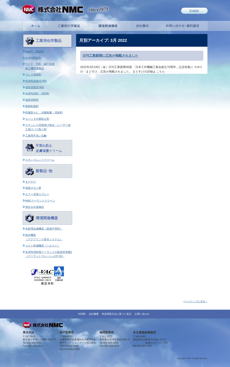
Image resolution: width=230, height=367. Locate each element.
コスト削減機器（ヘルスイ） (42, 245)
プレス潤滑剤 (33, 74)
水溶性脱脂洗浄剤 (36, 81)
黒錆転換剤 (32, 106)
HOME (82, 314)
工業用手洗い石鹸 (36, 135)
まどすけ (30, 181)
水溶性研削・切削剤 (37, 93)
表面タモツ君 (33, 187)
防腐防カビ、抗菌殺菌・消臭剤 (44, 112)
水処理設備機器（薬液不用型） (44, 228)
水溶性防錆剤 (33, 57)
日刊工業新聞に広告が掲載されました (110, 55)
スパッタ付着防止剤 (37, 118)
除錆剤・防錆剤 (34, 51)
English (194, 10)
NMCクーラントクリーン (40, 200)
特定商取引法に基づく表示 (116, 314)
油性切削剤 (32, 99)
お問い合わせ (142, 314)
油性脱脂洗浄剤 (34, 87)
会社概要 (94, 314)
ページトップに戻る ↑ (195, 301)
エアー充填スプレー (37, 194)
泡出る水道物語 (34, 206)
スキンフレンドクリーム (40, 159)
